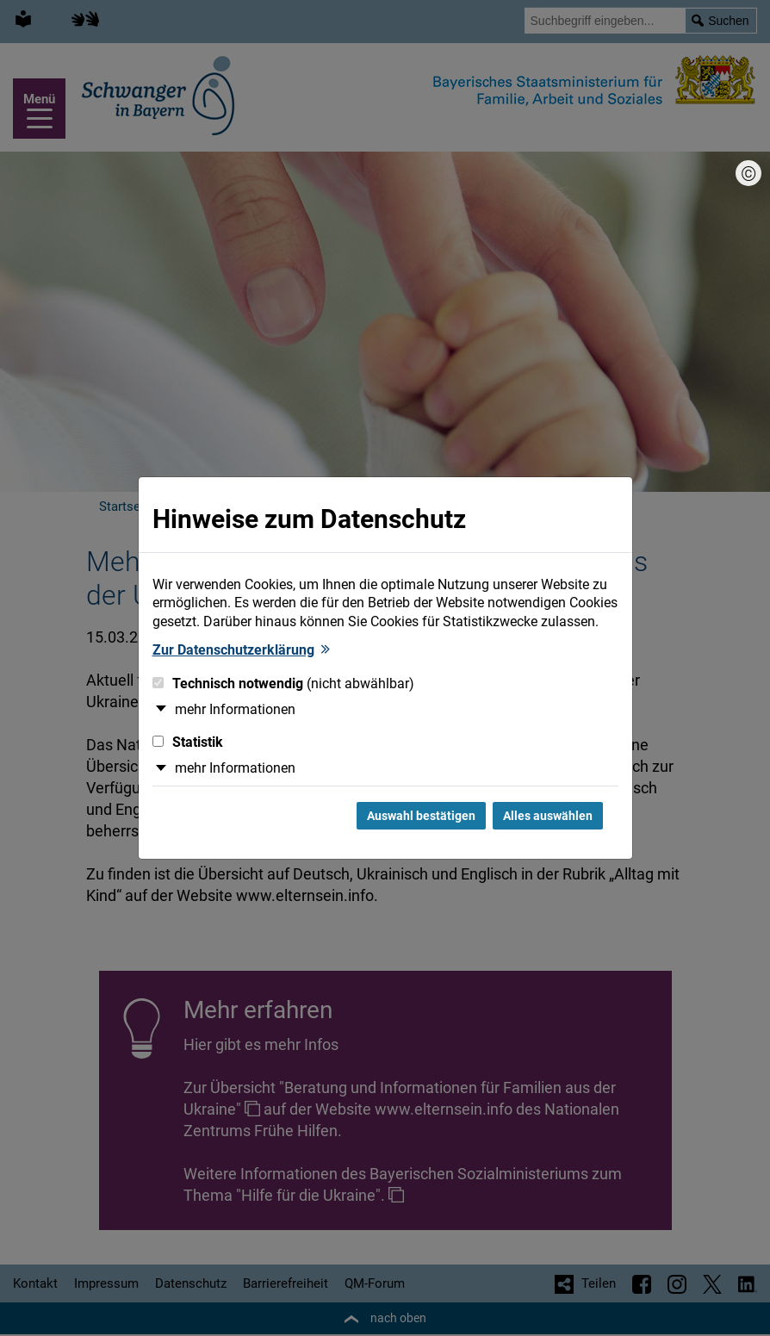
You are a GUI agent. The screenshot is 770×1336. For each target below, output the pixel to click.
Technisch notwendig (283, 683)
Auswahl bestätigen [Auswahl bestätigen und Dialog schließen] (421, 816)
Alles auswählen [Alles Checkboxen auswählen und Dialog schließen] (548, 816)
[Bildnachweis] (748, 173)
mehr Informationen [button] (235, 709)
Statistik (187, 742)
